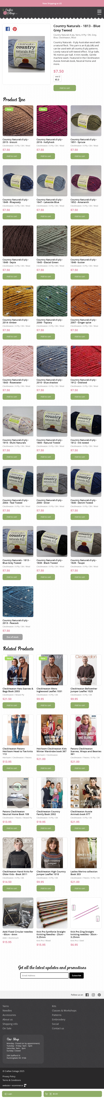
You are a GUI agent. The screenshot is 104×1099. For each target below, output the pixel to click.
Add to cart (65, 88)
